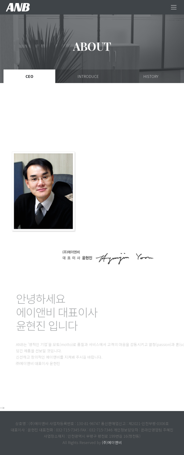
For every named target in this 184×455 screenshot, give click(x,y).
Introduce (88, 76)
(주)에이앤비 (112, 442)
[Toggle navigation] (173, 7)
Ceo (29, 76)
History (150, 76)
